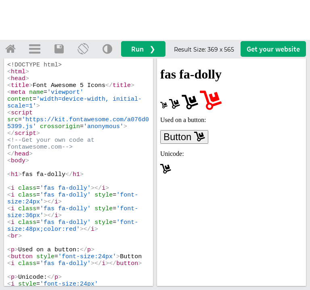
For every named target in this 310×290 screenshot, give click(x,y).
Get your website (273, 49)
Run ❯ (143, 49)
